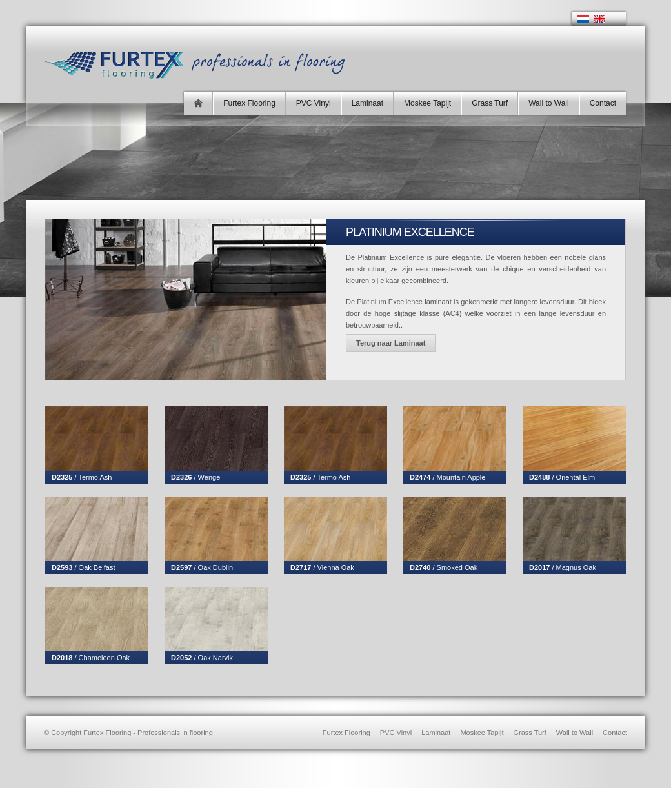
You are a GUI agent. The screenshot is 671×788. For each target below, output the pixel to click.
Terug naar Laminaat (390, 343)
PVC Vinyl (313, 103)
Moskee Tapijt (427, 103)
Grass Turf (490, 103)
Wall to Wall (548, 103)
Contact (603, 103)
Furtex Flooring (249, 103)
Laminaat (367, 103)
